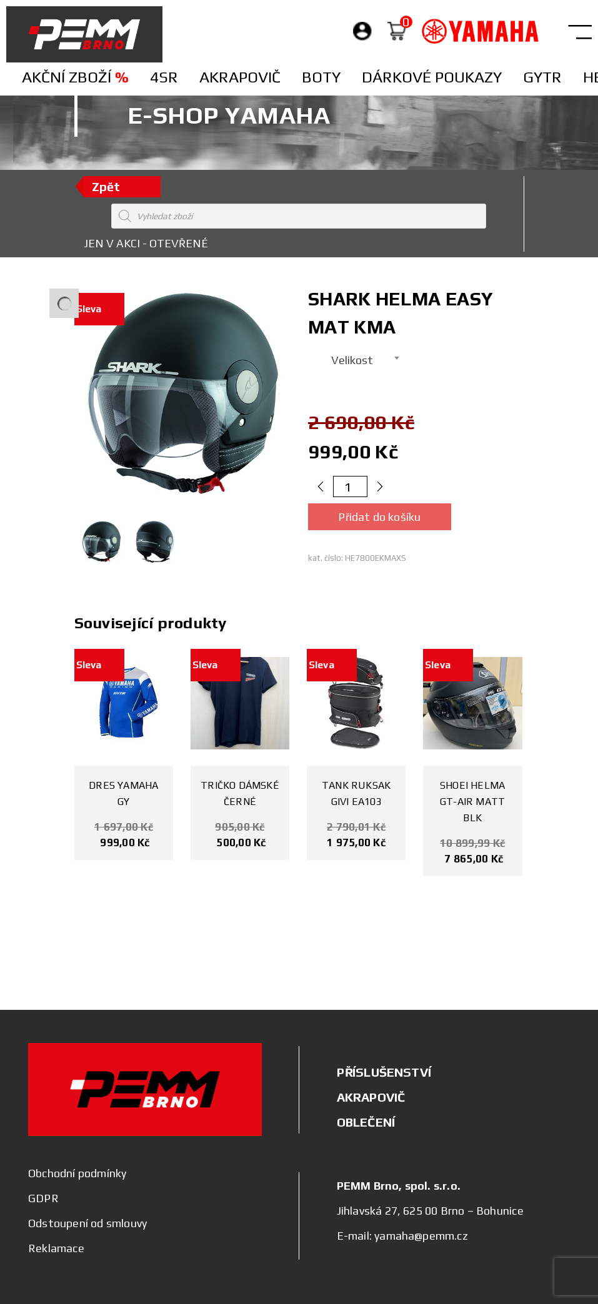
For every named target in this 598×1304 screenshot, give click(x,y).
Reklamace (56, 1248)
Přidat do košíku (379, 516)
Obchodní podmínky (77, 1173)
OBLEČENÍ (366, 1122)
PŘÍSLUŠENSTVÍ (384, 1072)
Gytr (542, 77)
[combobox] (356, 358)
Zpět (106, 186)
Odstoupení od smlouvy (87, 1223)
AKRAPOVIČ (371, 1097)
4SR (164, 77)
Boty (321, 77)
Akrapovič (240, 77)
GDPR (43, 1198)
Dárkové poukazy (432, 77)
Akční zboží (75, 77)
